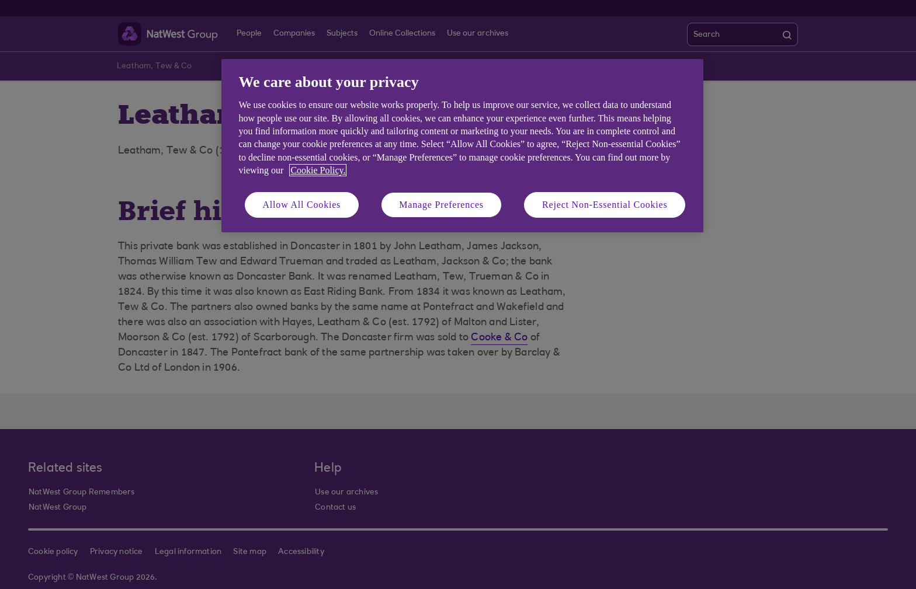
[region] (462, 145)
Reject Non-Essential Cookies (604, 205)
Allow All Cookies (302, 205)
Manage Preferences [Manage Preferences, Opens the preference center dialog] (441, 205)
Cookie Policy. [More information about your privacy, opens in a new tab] (317, 170)
